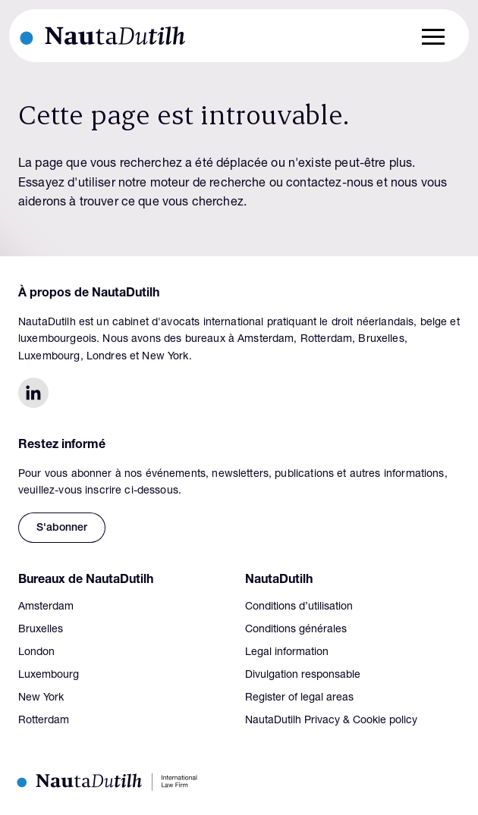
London (36, 652)
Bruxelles (40, 630)
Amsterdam (46, 607)
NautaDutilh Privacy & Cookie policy (331, 721)
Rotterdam (43, 721)
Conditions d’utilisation (299, 607)
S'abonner (61, 528)
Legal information (287, 652)
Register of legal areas (299, 698)
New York (41, 698)
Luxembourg (48, 675)
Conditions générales (296, 630)
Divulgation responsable (302, 675)
